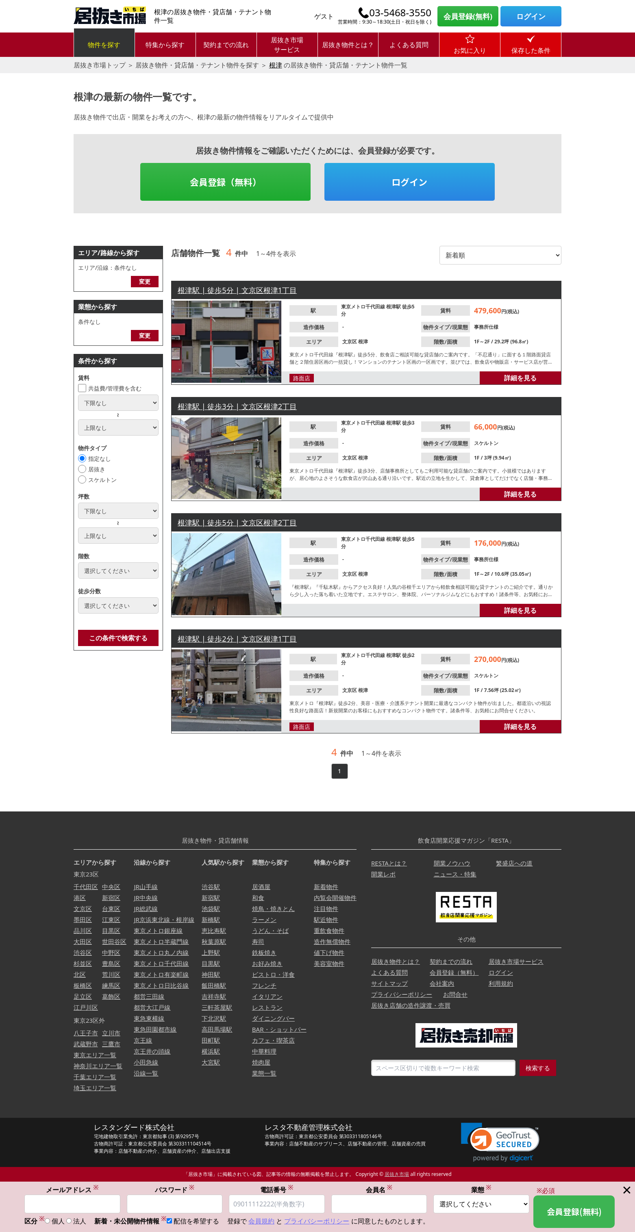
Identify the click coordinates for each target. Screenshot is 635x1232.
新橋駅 (211, 919)
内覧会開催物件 (335, 898)
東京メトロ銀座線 (158, 930)
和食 (258, 898)
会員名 (379, 1190)
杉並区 (83, 963)
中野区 (111, 952)
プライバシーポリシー (401, 994)
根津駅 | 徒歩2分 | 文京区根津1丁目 (237, 639)
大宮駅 (211, 1062)
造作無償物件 (332, 941)
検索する (538, 1068)
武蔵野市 (86, 1044)
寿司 (258, 941)
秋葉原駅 (214, 941)
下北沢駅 (214, 1018)
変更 (144, 281)
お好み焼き (267, 963)
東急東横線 (149, 1018)
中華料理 (264, 1051)
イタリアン (267, 996)
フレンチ (264, 985)
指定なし (99, 458)
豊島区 (111, 963)
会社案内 (442, 983)
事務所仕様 (486, 326)
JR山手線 (145, 887)
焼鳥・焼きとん (273, 908)
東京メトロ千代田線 (363, 306)
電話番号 (277, 1190)
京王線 (143, 1040)
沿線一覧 (146, 1073)
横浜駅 (211, 1051)
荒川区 (111, 974)
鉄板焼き (264, 952)
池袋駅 (211, 908)
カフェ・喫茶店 (273, 1040)
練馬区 (111, 985)
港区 (80, 898)
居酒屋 (261, 887)
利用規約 (501, 983)
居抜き (96, 469)
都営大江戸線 (152, 1007)
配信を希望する (196, 1221)
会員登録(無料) (468, 16)
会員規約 (261, 1221)
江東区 (111, 919)
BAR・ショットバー (279, 1029)
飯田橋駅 (214, 985)
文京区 (350, 341)
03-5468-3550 (400, 12)
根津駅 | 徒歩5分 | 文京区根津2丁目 (237, 522)
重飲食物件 (329, 930)
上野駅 (211, 952)
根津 (275, 65)
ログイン (531, 16)
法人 (79, 1221)
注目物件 (326, 908)
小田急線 (146, 1062)
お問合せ (455, 994)
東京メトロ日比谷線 (161, 985)
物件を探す (104, 44)
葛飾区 (111, 996)
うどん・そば (270, 930)
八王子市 (86, 1033)
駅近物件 (326, 919)
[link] (500, 1142)
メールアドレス (72, 1190)
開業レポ (383, 874)
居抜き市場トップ (100, 65)
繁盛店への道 (514, 863)
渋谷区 (83, 952)
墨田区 (83, 919)
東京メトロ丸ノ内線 (161, 952)
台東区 (111, 908)
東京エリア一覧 (95, 1055)
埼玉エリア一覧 (95, 1088)
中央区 (111, 887)
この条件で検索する (118, 637)
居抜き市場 (397, 1174)
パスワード (175, 1190)
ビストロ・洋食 (273, 974)
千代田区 (86, 887)
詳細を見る (520, 377)
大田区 (83, 941)
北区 (80, 974)
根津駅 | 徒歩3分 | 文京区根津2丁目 (237, 406)
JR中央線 (145, 898)
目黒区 (111, 930)
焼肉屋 (261, 1062)
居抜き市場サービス (287, 44)
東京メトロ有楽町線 (161, 974)
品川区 (83, 930)
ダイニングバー (273, 1018)
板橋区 (83, 985)
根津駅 (394, 306)
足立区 (83, 996)
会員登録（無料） (225, 181)
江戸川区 (86, 1007)
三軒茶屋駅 (217, 1007)
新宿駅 (211, 898)
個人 (58, 1221)
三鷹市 (111, 1044)
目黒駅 (211, 963)
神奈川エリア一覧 (98, 1066)
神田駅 (211, 974)
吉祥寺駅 (214, 996)
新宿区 (111, 898)
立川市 (111, 1033)
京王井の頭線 (152, 1051)
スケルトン (102, 480)
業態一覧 (264, 1073)
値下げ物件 (329, 952)
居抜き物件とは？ (348, 44)
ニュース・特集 (455, 874)
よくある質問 (408, 44)
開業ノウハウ (452, 863)
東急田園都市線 (155, 1029)
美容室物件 (329, 963)
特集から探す (165, 44)
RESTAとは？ (389, 863)
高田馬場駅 (217, 1029)
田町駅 (211, 1040)
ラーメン (264, 919)
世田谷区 (114, 941)
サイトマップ (389, 983)
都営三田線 (149, 996)
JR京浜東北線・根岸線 (164, 919)
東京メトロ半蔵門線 (161, 941)
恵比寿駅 (214, 930)
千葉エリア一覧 (95, 1077)
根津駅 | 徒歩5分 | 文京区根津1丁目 (237, 290)
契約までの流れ (226, 44)
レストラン (267, 1007)
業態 (481, 1190)
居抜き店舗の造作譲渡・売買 (410, 1005)
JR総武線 (145, 908)
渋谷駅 (211, 887)
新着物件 (326, 887)
